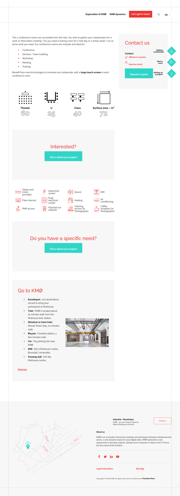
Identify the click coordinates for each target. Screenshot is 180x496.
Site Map (140, 469)
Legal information (104, 469)
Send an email (135, 64)
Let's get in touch (140, 14)
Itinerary (22, 369)
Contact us (162, 421)
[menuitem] (168, 14)
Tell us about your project (63, 157)
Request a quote (139, 74)
